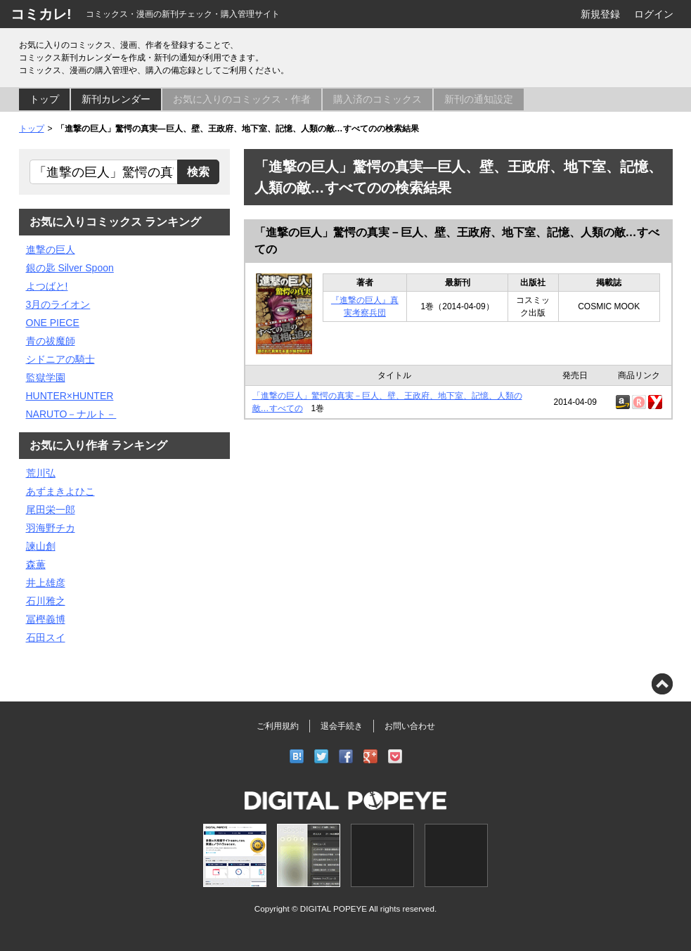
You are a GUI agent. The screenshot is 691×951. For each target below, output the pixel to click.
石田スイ (45, 637)
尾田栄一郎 (50, 509)
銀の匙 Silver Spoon (70, 267)
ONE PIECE (52, 322)
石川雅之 (45, 601)
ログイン (653, 14)
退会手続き (342, 726)
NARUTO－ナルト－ (71, 414)
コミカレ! (41, 14)
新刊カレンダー (116, 99)
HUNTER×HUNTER (70, 395)
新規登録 (600, 14)
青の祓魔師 (50, 341)
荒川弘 (41, 473)
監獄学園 (45, 377)
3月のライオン (58, 304)
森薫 (36, 564)
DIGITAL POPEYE (333, 908)
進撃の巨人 (50, 249)
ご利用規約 (278, 726)
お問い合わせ (410, 726)
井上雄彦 (45, 582)
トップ (44, 99)
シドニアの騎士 (60, 359)
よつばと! (47, 286)
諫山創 (41, 546)
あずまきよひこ (60, 491)
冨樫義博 (45, 619)
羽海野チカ (50, 527)
